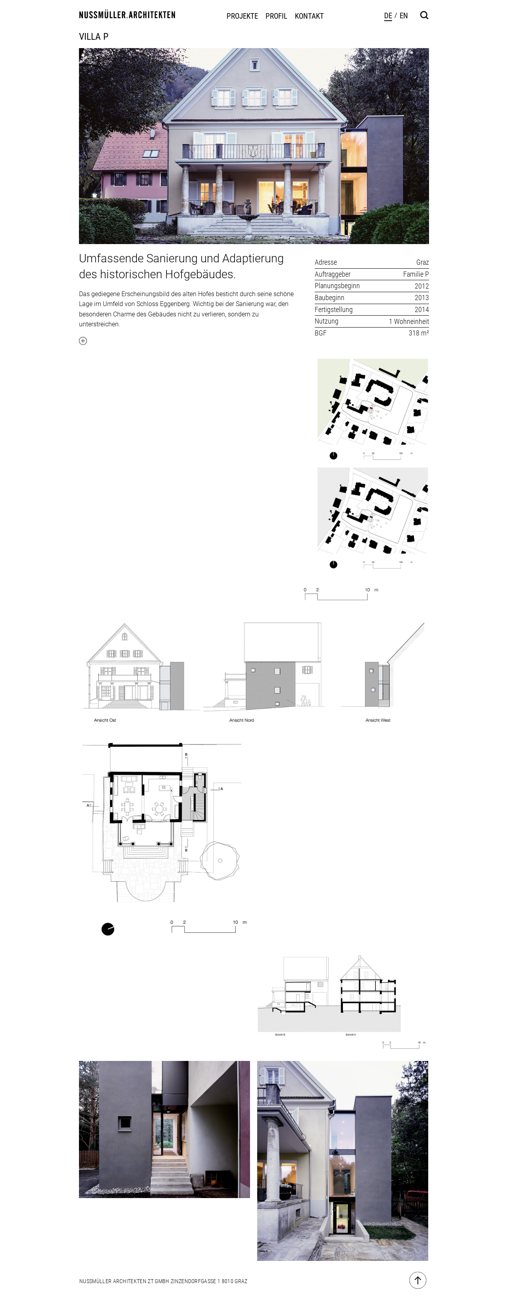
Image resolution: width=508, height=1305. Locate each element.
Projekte (242, 16)
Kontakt (309, 16)
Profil (276, 16)
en (404, 15)
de (388, 15)
